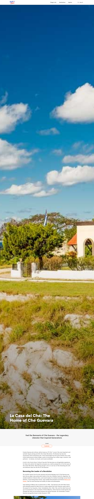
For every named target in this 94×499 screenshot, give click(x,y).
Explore (70, 2)
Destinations (62, 2)
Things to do (53, 2)
